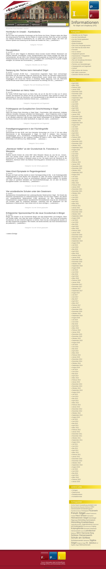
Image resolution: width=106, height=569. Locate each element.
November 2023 (77, 143)
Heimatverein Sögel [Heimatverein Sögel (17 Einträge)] (79, 518)
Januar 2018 (76, 282)
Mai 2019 (75, 249)
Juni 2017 (75, 297)
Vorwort (74, 68)
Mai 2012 (75, 423)
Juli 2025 (75, 102)
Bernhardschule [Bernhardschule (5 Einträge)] (75, 507)
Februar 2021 (76, 205)
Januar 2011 (76, 456)
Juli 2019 (75, 245)
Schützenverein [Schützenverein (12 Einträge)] (77, 540)
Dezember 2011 (77, 434)
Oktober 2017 (76, 288)
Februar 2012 (76, 429)
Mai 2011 (75, 448)
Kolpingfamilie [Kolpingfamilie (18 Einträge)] (77, 528)
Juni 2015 (75, 347)
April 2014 (75, 376)
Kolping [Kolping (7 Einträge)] (93, 526)
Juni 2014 (75, 371)
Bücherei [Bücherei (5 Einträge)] (87, 507)
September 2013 (77, 390)
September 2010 (77, 465)
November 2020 (77, 212)
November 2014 (77, 361)
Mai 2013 (75, 398)
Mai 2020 (75, 224)
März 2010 (75, 477)
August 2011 (76, 442)
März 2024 (75, 135)
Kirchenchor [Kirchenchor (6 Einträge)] (87, 526)
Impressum (36, 24)
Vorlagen (75, 490)
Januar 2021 (76, 208)
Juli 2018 (75, 270)
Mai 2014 (75, 373)
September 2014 (77, 365)
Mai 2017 (75, 299)
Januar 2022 (76, 187)
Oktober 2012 (76, 413)
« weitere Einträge (11, 233)
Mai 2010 (75, 473)
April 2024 (75, 133)
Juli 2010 (75, 469)
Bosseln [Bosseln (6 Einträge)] (82, 507)
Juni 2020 (75, 222)
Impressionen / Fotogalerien (81, 56)
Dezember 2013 (77, 384)
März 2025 (75, 110)
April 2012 (75, 425)
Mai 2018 (75, 274)
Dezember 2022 (77, 166)
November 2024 (77, 118)
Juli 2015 (75, 344)
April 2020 (75, 226)
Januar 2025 (76, 114)
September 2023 (77, 147)
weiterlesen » (56, 40)
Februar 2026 (76, 87)
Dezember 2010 (77, 459)
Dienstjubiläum (13, 50)
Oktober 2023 (76, 145)
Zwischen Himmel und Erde (80, 74)
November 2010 (77, 461)
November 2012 (77, 411)
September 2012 (77, 415)
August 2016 (76, 317)
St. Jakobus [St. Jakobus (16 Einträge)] (91, 543)
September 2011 (77, 440)
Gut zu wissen (39, 143)
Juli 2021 (75, 195)
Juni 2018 (75, 272)
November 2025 (77, 93)
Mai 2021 (75, 199)
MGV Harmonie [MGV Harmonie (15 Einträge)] (83, 533)
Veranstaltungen (23, 24)
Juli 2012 (75, 419)
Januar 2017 (76, 307)
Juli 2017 (75, 295)
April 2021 (75, 201)
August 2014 (76, 367)
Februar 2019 (76, 255)
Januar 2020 (76, 232)
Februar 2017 (76, 305)
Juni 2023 (75, 154)
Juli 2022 (75, 176)
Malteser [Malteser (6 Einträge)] (73, 533)
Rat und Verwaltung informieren (39, 85)
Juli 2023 (75, 152)
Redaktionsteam (77, 494)
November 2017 (77, 286)
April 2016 (75, 326)
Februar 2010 (76, 479)
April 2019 (75, 251)
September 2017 (77, 291)
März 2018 (75, 278)
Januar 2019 (76, 257)
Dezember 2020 (77, 210)
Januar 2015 (76, 357)
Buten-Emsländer (77, 43)
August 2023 (76, 149)
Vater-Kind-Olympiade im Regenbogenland (28, 171)
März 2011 (75, 452)
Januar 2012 (76, 432)
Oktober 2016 (76, 313)
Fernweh (40, 45)
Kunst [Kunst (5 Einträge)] (82, 531)
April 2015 (75, 351)
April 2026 (75, 83)
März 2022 (75, 183)
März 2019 (75, 253)
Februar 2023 (76, 162)
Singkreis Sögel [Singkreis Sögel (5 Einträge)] (81, 543)
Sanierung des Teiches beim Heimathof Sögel (27, 70)
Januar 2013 (76, 407)
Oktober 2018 (76, 264)
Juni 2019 (75, 247)
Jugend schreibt (77, 58)
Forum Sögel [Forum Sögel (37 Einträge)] (78, 513)
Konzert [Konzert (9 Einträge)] (86, 528)
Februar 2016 (76, 330)
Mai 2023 (75, 156)
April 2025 (75, 108)
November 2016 (77, 311)
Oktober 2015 (76, 338)
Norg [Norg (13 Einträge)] (92, 533)
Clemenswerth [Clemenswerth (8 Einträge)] (76, 509)
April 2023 (75, 158)
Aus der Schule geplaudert (40, 166)
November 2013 (77, 386)
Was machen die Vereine (80, 70)
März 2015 (75, 353)
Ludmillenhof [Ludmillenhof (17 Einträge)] (89, 531)
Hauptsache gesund (78, 54)
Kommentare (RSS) (59, 564)
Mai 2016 (75, 324)
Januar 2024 (76, 139)
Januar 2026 (76, 89)
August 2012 (76, 417)
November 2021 (77, 191)
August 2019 (76, 243)
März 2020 (75, 228)
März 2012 (75, 427)
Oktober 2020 (76, 214)
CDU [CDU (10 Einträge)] (92, 507)
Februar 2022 (76, 185)
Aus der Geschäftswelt (79, 37)
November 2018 (77, 261)
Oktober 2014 (76, 363)
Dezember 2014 (77, 359)
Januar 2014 (76, 382)
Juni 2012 (75, 421)
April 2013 (75, 400)
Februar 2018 (76, 280)
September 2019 (77, 241)
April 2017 (75, 301)
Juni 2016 (75, 322)
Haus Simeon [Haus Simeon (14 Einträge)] (81, 516)
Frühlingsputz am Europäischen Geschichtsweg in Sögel (32, 109)
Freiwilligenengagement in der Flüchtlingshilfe (27, 129)
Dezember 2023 (77, 141)
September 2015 (77, 340)
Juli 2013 (75, 394)
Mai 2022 (75, 181)
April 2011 (75, 450)
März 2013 (75, 403)
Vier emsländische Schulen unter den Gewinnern (28, 191)
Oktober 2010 (76, 463)
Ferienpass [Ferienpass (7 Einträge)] (85, 511)
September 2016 (77, 315)
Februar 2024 (76, 137)
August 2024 (76, 125)
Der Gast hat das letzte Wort (81, 47)
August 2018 (76, 268)
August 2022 (76, 174)
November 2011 (77, 436)
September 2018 (77, 266)
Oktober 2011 (76, 438)
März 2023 (75, 160)
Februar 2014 (76, 380)
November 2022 (77, 168)
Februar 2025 (76, 112)
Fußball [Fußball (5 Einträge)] (88, 513)
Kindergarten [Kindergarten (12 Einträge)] (78, 526)
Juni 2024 (75, 129)
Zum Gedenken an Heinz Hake (20, 90)
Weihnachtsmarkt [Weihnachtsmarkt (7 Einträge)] (84, 545)
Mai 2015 (75, 349)
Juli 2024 (75, 127)
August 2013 (76, 392)
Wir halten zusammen (79, 72)
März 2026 (75, 85)
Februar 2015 (76, 355)
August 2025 (76, 100)
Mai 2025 (75, 106)
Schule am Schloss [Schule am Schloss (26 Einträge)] (80, 538)
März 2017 (75, 303)
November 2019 (77, 237)
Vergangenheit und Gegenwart (39, 103)
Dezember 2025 (77, 91)
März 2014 (75, 378)
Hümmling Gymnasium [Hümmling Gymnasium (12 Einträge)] (86, 520)
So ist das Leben (77, 62)
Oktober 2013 (76, 388)
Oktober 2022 (76, 170)
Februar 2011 (76, 454)
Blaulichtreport (76, 41)
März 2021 (75, 203)
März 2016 (75, 328)
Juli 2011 (75, 444)
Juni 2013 (75, 396)
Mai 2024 (75, 131)
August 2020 (76, 218)
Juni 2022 (75, 179)
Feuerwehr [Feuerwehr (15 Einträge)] (93, 511)
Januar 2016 (76, 332)
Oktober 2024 (76, 120)
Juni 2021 (75, 197)
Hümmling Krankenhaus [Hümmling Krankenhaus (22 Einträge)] (82, 522)
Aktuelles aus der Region (39, 65)
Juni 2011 (75, 446)
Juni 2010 (75, 471)
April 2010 (75, 475)
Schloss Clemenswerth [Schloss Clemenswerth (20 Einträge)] (81, 535)
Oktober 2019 (76, 239)
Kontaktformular (77, 496)
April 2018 (75, 276)
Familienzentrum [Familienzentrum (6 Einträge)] (76, 511)
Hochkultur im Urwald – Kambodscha (23, 32)
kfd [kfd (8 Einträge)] (72, 526)
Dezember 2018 (77, 259)
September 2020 (77, 216)
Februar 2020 (76, 230)
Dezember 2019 (77, 235)
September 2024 (77, 123)
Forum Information (18, 28)
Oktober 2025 (76, 96)
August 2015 (76, 342)
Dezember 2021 (77, 189)
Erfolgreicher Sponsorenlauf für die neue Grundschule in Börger (35, 213)
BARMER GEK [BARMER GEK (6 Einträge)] (92, 505)
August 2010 (76, 467)
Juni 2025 (75, 104)
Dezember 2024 (77, 116)
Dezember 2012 (77, 409)
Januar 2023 (76, 164)
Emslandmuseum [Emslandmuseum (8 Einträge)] (87, 509)
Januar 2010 (76, 481)
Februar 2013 (76, 405)
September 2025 (77, 98)
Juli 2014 (75, 369)
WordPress (61, 562)
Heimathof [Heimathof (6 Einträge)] (90, 515)
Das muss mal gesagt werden (81, 45)
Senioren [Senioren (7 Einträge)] (86, 540)
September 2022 (77, 172)
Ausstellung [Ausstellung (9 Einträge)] (83, 505)
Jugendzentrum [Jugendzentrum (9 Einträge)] (87, 524)
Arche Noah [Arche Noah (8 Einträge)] (75, 505)
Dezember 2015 (77, 334)
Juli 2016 (75, 320)
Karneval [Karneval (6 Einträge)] (95, 524)
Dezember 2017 (77, 284)
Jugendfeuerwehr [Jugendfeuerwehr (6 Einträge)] (76, 524)
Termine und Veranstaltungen (81, 64)
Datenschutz (76, 492)
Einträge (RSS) (45, 564)
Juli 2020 (75, 220)
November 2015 (77, 336)
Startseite (10, 24)
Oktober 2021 (76, 193)
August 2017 (76, 293)
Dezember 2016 (77, 309)
